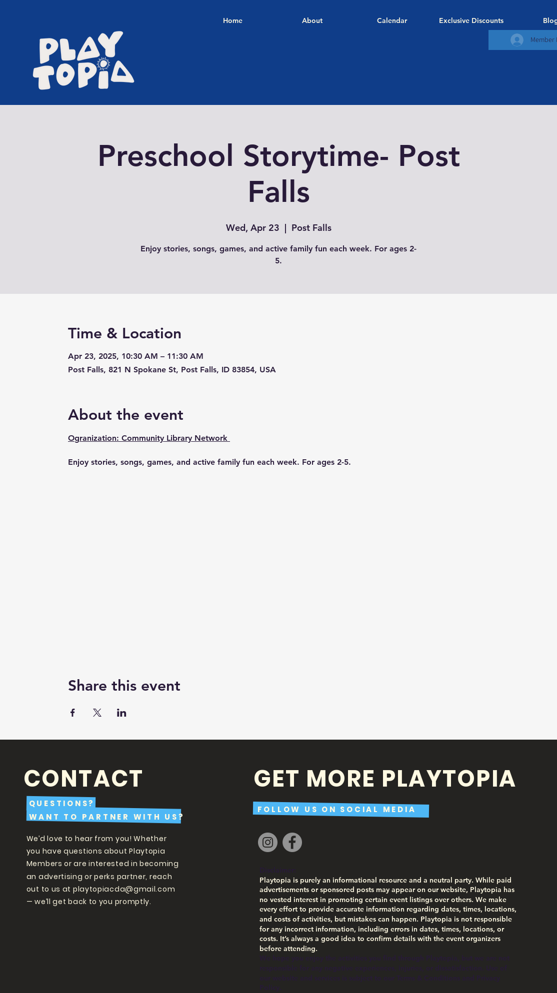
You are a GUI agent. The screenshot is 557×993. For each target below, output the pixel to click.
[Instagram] (268, 842)
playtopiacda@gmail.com (124, 889)
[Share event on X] (97, 713)
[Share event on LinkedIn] (121, 713)
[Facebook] (292, 842)
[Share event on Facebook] (73, 713)
